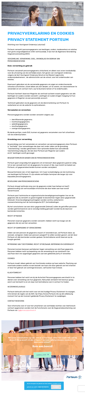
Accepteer (56, 387)
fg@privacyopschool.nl (27, 309)
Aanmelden (42, 354)
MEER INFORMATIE (43, 387)
